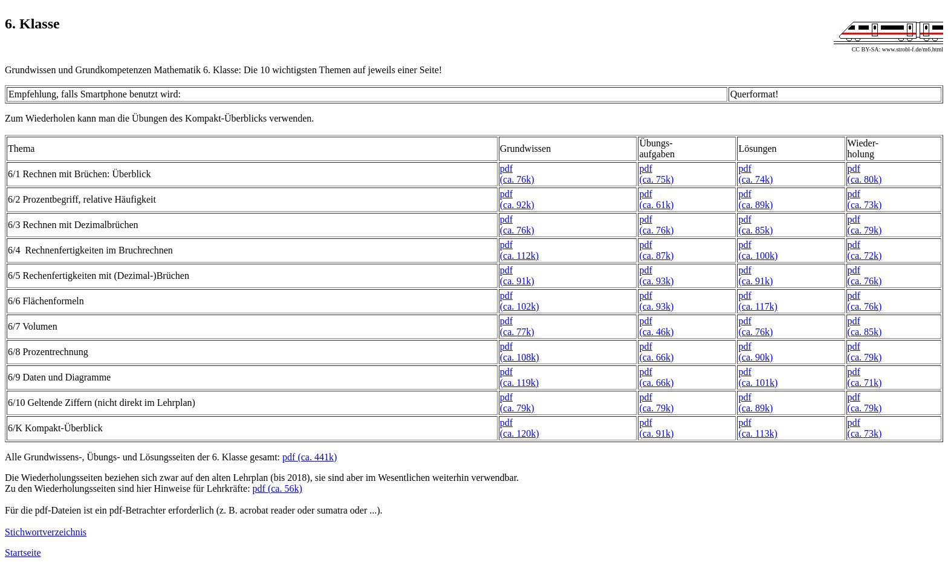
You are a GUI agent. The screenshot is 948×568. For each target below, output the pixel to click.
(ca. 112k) (519, 255)
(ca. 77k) (517, 332)
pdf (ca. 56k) (277, 488)
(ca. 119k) (519, 382)
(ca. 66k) (656, 357)
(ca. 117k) (757, 306)
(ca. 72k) (865, 255)
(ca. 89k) (755, 205)
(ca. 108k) (519, 357)
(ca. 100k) (758, 255)
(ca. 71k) (865, 382)
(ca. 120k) (519, 433)
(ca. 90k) (755, 357)
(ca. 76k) (517, 179)
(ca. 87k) (656, 255)
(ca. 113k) (757, 433)
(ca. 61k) (656, 205)
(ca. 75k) (656, 179)
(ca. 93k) (656, 281)
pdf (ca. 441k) (309, 457)
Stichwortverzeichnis (45, 532)
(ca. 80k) (865, 179)
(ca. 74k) (755, 179)
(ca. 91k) (517, 281)
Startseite (23, 552)
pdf (506, 168)
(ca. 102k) (519, 306)
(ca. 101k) (758, 382)
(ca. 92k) (517, 205)
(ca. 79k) (865, 230)
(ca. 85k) (755, 230)
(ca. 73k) (865, 205)
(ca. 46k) (656, 332)
